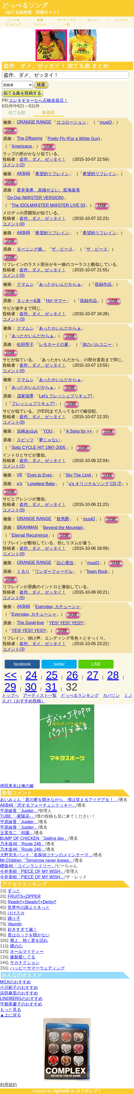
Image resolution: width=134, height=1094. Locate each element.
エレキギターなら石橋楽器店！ (38, 100)
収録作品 (103, 284)
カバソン (93, 20)
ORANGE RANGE (34, 122)
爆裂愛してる (22, 957)
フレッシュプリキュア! (33, 403)
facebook (22, 664)
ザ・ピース (62, 249)
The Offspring (29, 138)
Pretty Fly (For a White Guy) (74, 138)
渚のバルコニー (97, 344)
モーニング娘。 (31, 249)
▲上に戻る (10, 1015)
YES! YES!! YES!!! (66, 623)
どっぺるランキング (80, 695)
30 (31, 687)
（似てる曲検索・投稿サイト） (31, 12)
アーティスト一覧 (40, 695)
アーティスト (66, 22)
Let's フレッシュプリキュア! (65, 396)
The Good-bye (30, 622)
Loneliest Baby (41, 483)
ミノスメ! (120, 20)
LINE (96, 664)
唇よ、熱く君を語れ (29, 940)
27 (92, 675)
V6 (19, 475)
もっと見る (10, 1009)
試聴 (10, 130)
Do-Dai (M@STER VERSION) (35, 197)
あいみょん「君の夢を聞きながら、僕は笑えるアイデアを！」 (59, 799)
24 (31, 675)
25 (52, 675)
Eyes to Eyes (39, 475)
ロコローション (71, 122)
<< (10, 675)
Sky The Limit (78, 475)
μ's (19, 483)
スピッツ (25, 440)
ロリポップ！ (88, 1091)
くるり (23, 571)
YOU (47, 431)
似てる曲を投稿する (22, 93)
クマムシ (25, 284)
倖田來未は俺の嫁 (17, 786)
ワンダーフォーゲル (54, 571)
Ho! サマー (56, 300)
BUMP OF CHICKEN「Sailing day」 (34, 838)
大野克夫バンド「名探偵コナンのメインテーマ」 (46, 855)
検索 (41, 84)
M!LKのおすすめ (15, 982)
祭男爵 (63, 519)
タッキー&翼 (29, 300)
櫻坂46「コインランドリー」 (27, 866)
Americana (22, 146)
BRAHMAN (27, 527)
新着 (40, 22)
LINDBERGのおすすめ (21, 998)
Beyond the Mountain (63, 527)
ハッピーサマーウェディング (37, 968)
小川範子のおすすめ (19, 987)
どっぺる (13, 22)
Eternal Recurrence (30, 535)
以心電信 (65, 563)
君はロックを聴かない (29, 935)
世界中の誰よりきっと (29, 907)
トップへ (10, 695)
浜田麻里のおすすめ (19, 993)
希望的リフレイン (52, 174)
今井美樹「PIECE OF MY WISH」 (32, 871)
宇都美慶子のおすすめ (21, 1004)
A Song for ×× (79, 431)
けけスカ (16, 913)
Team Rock (96, 571)
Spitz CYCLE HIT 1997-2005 (39, 447)
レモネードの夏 (53, 344)
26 (72, 675)
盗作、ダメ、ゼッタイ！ (42, 159)
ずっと (14, 891)
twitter (59, 664)
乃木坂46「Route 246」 (22, 844)
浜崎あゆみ (27, 431)
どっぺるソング (25, 5)
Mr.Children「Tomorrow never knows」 (36, 860)
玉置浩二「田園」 (17, 833)
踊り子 (14, 918)
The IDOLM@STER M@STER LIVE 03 (48, 205)
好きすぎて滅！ (22, 929)
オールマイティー (27, 951)
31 (51, 687)
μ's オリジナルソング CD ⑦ (95, 483)
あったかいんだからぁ (60, 284)
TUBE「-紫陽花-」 (17, 816)
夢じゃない (49, 440)
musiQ (106, 122)
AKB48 (23, 173)
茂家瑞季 (25, 396)
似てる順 (16, 112)
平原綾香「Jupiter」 (19, 810)
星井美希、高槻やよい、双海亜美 (48, 190)
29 (10, 687)
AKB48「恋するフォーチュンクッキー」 (38, 805)
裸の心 (16, 946)
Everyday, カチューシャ (57, 606)
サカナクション (24, 962)
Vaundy (15, 924)
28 (113, 675)
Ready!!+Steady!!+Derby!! (32, 902)
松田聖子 (25, 344)
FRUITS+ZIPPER (24, 896)
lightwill (61, 1091)
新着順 (48, 112)
